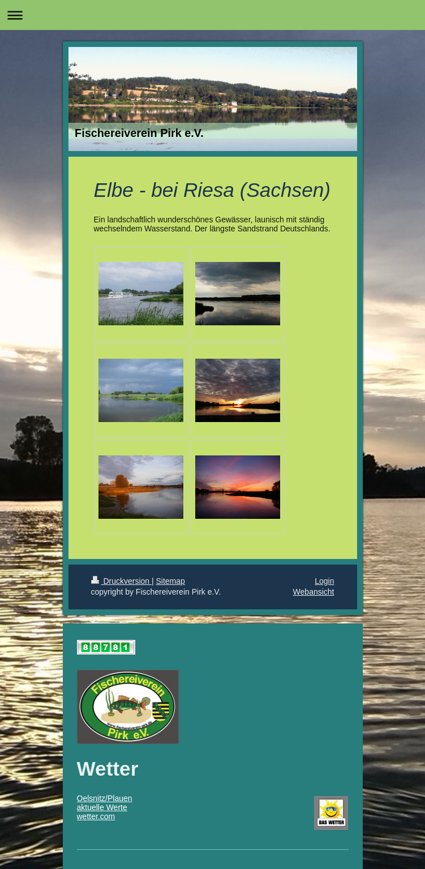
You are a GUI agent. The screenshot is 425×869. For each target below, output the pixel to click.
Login (324, 581)
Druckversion (121, 581)
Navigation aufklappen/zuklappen (212, 15)
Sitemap (170, 581)
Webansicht (313, 591)
